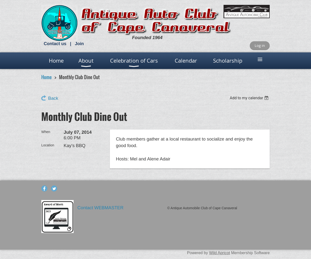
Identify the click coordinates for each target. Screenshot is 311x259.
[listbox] (250, 98)
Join (79, 43)
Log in (260, 45)
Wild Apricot (219, 253)
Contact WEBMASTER (101, 207)
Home (46, 77)
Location (47, 145)
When (45, 132)
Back (53, 98)
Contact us (55, 43)
